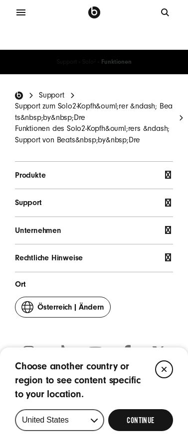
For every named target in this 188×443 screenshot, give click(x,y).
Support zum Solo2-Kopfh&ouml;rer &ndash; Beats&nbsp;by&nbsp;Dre (94, 111)
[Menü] (21, 12)
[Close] (164, 369)
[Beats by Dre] (94, 12)
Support (67, 61)
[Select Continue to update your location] (140, 420)
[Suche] (165, 12)
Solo (89, 61)
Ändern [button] (62, 309)
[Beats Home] (19, 96)
